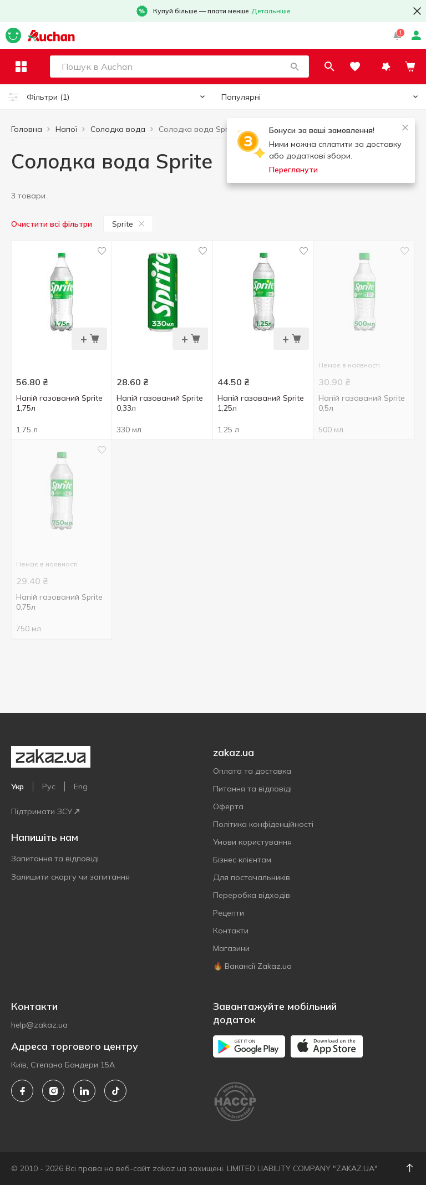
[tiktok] (115, 1091)
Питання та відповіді (252, 789)
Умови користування (252, 842)
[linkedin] (84, 1091)
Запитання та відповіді (55, 859)
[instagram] (53, 1091)
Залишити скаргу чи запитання (70, 877)
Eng (81, 786)
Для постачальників (251, 877)
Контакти (230, 931)
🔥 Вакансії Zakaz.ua (252, 966)
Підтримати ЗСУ (45, 811)
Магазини (231, 948)
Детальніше (271, 11)
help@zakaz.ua (39, 1025)
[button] (318, 66)
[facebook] (22, 1091)
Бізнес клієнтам (242, 860)
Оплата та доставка (252, 771)
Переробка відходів (251, 895)
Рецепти (228, 913)
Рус (48, 786)
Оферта (228, 806)
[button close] (417, 11)
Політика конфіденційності (263, 824)
